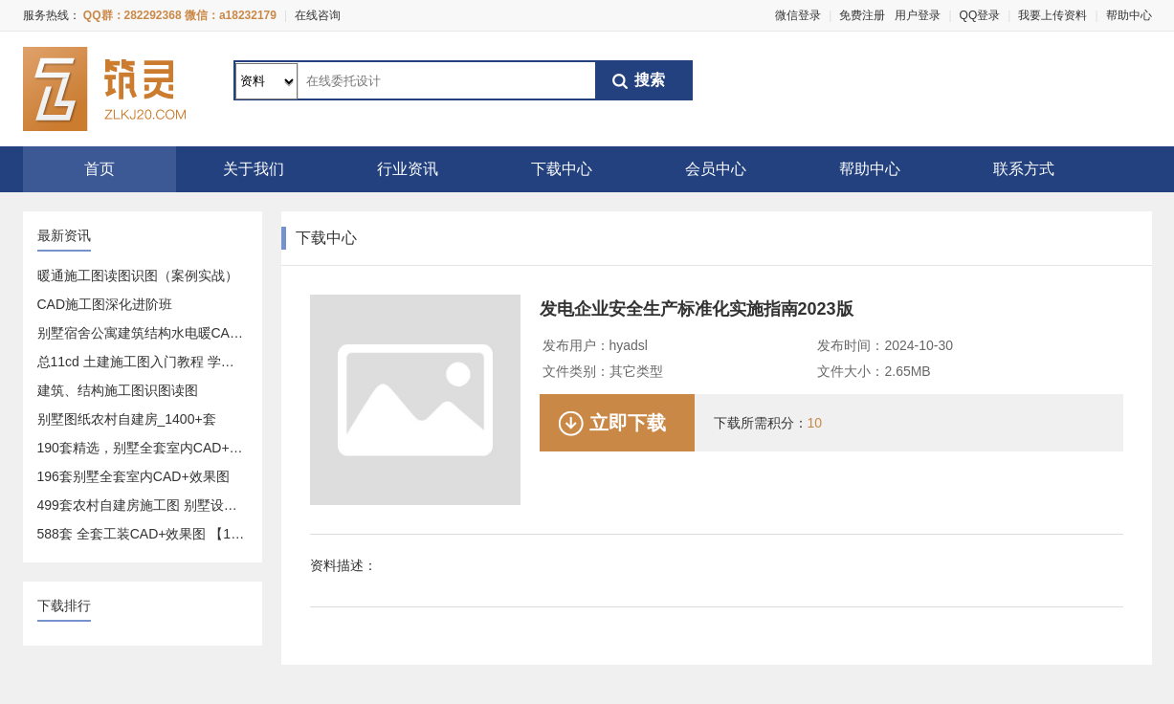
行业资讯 (407, 169)
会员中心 (715, 169)
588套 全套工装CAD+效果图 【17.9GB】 (159, 533)
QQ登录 (980, 15)
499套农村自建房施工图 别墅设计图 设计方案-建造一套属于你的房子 (242, 505)
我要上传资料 (1052, 15)
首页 (99, 169)
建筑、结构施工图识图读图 (117, 390)
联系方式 (1023, 169)
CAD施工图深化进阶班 (105, 304)
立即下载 (627, 422)
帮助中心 (1129, 15)
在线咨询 (318, 15)
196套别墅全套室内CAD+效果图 (133, 476)
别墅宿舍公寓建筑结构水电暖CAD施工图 (158, 333)
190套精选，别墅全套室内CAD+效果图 (153, 447)
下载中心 (561, 169)
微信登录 (798, 15)
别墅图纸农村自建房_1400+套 (126, 419)
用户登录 (918, 15)
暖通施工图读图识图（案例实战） (137, 275)
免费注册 (862, 15)
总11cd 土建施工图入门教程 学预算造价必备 (169, 361)
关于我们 (253, 169)
